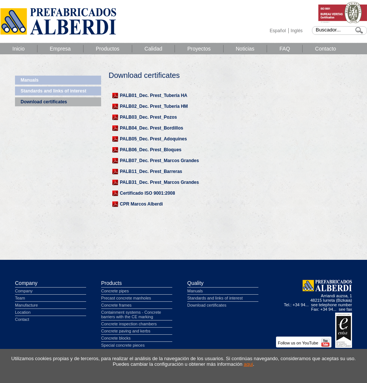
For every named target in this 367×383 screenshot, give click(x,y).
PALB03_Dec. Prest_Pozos (148, 117)
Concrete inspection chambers (129, 324)
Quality (195, 283)
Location (23, 312)
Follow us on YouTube (304, 343)
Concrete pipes (115, 291)
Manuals (30, 80)
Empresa (60, 49)
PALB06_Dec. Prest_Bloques (151, 149)
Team (20, 298)
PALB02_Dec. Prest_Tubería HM (154, 106)
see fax (345, 309)
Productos (107, 49)
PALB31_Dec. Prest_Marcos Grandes (159, 182)
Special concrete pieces (123, 345)
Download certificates (44, 101)
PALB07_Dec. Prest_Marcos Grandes (159, 160)
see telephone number (331, 305)
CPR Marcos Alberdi (141, 204)
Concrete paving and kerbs (125, 331)
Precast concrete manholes (126, 298)
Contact (22, 319)
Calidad (153, 49)
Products (111, 283)
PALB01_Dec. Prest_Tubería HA (153, 95)
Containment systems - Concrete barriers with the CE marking (131, 314)
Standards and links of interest (53, 91)
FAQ (284, 49)
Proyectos (198, 49)
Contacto (325, 49)
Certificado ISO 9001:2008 (147, 193)
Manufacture (26, 305)
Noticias (245, 49)
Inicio (18, 49)
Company (26, 283)
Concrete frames (116, 305)
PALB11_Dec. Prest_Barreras (151, 171)
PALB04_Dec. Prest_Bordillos (151, 128)
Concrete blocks (116, 338)
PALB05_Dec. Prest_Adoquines (153, 139)
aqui (248, 364)
